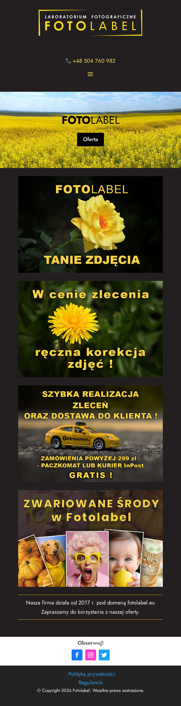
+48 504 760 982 (94, 61)
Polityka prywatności (91, 674)
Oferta (90, 139)
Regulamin (90, 682)
